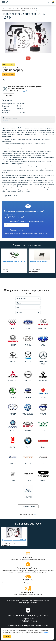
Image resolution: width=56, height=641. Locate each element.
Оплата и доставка (22, 600)
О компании (11, 600)
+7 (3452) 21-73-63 (14, 217)
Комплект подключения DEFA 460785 (13, 261)
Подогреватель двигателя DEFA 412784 (14, 540)
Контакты (34, 603)
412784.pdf (5, 120)
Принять (6, 636)
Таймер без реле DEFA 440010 (38, 261)
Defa (34, 514)
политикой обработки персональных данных (35, 233)
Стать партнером (24, 603)
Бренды (46, 600)
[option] (18, 58)
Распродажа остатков (36, 600)
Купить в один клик (10, 80)
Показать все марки (28, 506)
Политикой (46, 632)
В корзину (8, 74)
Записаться (8, 95)
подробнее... (26, 91)
